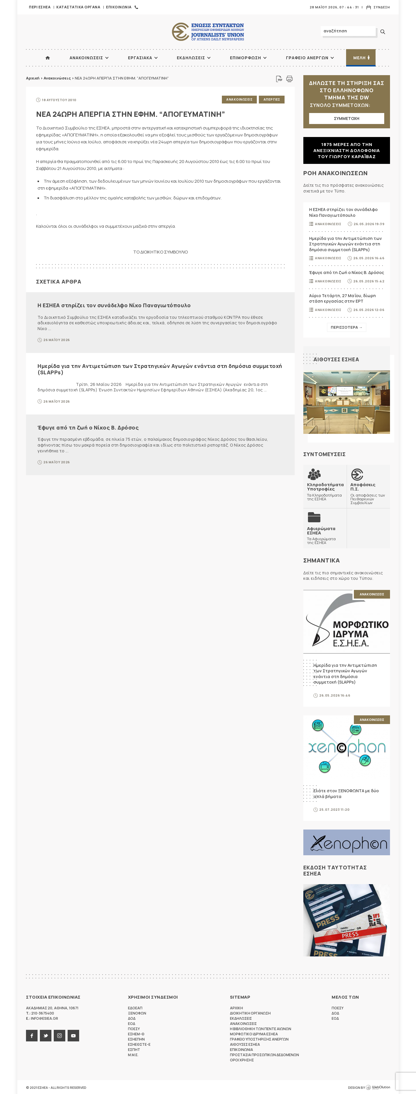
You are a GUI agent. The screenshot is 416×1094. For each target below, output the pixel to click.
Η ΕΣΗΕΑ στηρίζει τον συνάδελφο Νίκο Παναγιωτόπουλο (114, 304)
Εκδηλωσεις (191, 57)
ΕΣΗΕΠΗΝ (136, 1038)
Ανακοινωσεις (86, 57)
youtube (73, 1035)
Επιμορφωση (245, 57)
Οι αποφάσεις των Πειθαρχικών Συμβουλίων (368, 493)
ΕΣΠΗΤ (134, 1048)
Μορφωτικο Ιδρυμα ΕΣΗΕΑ (254, 1033)
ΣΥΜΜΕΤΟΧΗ (346, 118)
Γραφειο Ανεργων (307, 57)
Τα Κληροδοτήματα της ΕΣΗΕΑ (325, 491)
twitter (45, 1035)
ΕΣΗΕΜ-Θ (136, 1033)
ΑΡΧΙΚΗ (47, 57)
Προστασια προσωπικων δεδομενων (264, 1054)
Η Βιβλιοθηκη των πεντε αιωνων (260, 1027)
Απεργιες (271, 99)
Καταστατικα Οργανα (78, 7)
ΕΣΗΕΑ (208, 32)
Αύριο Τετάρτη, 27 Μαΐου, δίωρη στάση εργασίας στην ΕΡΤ (342, 298)
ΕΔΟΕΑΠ (135, 1007)
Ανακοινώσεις (57, 78)
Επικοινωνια (119, 7)
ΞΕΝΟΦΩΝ (137, 1012)
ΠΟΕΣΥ (134, 1027)
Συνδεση (382, 7)
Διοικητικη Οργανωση (250, 1012)
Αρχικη (236, 1007)
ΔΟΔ (131, 1017)
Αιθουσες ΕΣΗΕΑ (337, 359)
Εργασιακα (140, 57)
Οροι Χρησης (242, 1059)
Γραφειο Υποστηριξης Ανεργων (259, 1038)
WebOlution (378, 1087)
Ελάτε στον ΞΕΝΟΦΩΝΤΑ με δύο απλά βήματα (346, 792)
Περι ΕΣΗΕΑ (40, 7)
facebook (32, 1035)
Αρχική (33, 78)
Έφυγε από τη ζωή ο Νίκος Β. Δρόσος (88, 426)
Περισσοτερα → (347, 327)
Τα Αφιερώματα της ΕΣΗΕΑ (325, 535)
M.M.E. (133, 1054)
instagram (59, 1035)
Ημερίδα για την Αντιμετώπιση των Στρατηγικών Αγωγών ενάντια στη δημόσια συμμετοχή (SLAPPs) (160, 368)
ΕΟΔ (131, 1022)
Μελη (359, 57)
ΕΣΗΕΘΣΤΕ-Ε (139, 1043)
